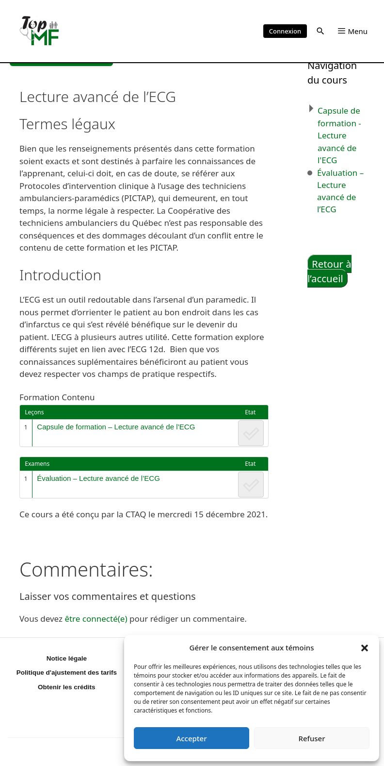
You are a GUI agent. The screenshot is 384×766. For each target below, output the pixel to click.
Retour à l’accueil (329, 271)
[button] (364, 647)
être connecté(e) (95, 618)
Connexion (285, 31)
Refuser (311, 738)
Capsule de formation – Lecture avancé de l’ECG (116, 427)
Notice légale (67, 658)
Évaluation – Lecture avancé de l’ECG (98, 478)
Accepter (191, 738)
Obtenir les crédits (67, 687)
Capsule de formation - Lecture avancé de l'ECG (339, 135)
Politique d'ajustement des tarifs (66, 672)
